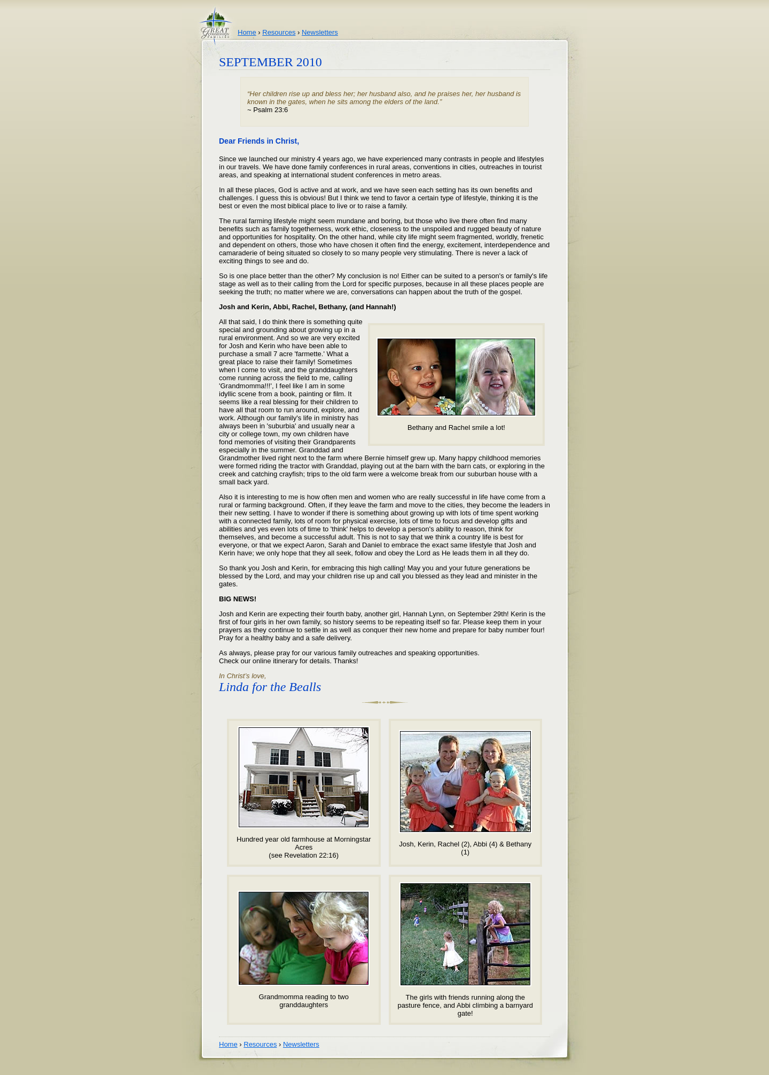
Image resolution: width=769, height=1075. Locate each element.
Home (247, 32)
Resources (278, 32)
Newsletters (320, 32)
